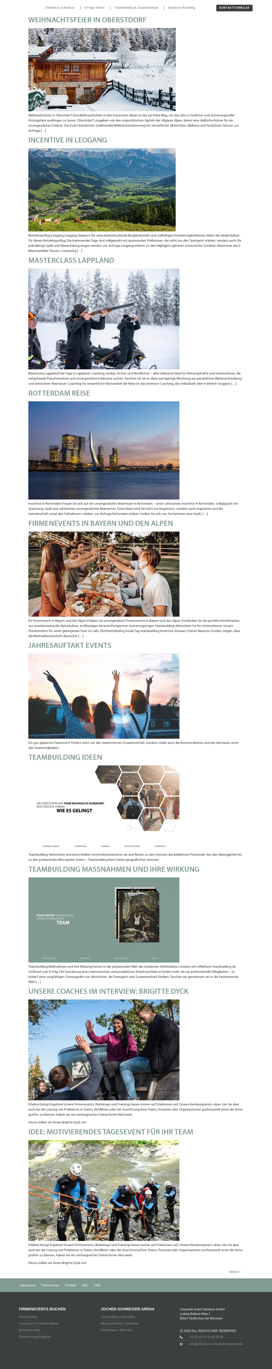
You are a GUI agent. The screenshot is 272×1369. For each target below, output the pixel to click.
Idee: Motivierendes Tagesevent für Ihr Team (110, 1132)
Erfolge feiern (95, 8)
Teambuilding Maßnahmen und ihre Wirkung (113, 870)
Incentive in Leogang (67, 140)
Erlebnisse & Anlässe (61, 8)
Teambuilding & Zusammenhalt (137, 8)
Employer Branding (182, 8)
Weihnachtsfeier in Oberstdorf (87, 20)
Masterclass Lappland (71, 261)
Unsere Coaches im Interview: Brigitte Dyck (108, 992)
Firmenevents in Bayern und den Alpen (100, 524)
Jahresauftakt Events (69, 646)
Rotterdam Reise (59, 394)
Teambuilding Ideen (65, 758)
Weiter (236, 1272)
